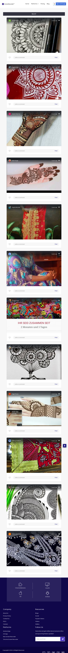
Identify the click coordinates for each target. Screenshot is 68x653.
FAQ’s (4, 621)
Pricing (43, 4)
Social (37, 616)
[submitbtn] (62, 639)
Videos (37, 621)
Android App (6, 631)
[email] (47, 639)
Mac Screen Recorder (9, 636)
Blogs (37, 613)
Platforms (35, 4)
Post (56, 57)
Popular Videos (39, 618)
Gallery (37, 624)
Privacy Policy (7, 616)
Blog (48, 4)
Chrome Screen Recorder (10, 639)
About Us (5, 613)
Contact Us (6, 618)
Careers (5, 624)
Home (27, 4)
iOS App (5, 634)
